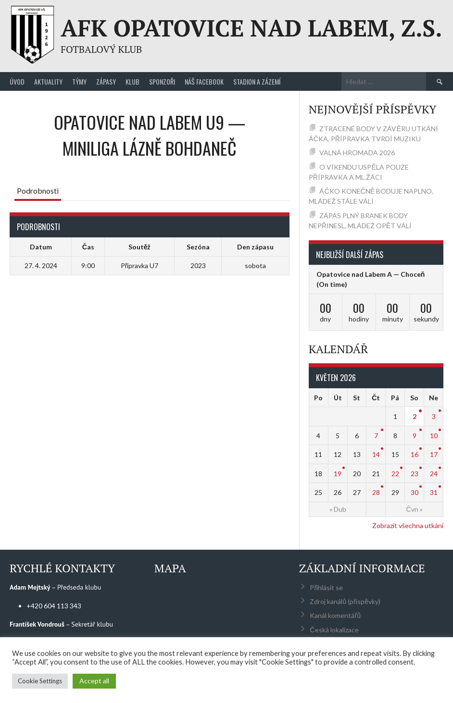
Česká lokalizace (334, 630)
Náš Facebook (204, 81)
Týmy (79, 81)
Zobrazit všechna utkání (407, 525)
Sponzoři (162, 81)
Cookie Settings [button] (40, 681)
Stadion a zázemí (256, 81)
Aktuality (48, 81)
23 (414, 473)
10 (434, 436)
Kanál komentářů (335, 615)
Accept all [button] (94, 681)
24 (434, 473)
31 (434, 492)
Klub (132, 81)
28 (376, 492)
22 (395, 473)
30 (414, 492)
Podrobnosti (38, 190)
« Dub (337, 509)
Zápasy (106, 81)
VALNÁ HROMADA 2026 (357, 152)
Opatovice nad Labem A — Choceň (370, 274)
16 (414, 454)
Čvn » (414, 509)
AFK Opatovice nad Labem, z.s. (251, 27)
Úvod (17, 81)
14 (376, 454)
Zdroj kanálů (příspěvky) (345, 601)
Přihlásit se (326, 587)
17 (434, 454)
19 (337, 473)
